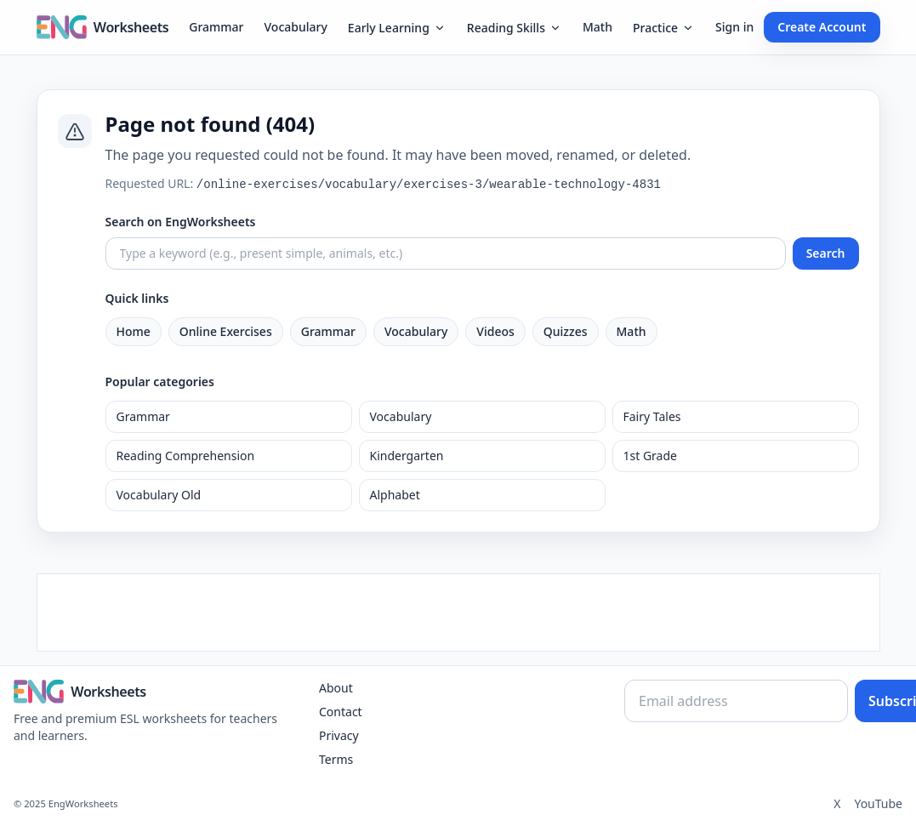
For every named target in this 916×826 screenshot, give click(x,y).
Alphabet (395, 495)
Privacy (339, 735)
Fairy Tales (652, 416)
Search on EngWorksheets (180, 222)
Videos (495, 331)
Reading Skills (514, 28)
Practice (664, 28)
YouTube (878, 803)
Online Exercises (225, 331)
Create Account (821, 27)
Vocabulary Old (159, 495)
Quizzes (565, 331)
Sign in (734, 27)
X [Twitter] (837, 803)
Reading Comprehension (186, 455)
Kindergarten (407, 455)
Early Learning (397, 28)
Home (134, 331)
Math (597, 27)
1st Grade (650, 455)
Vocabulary (296, 27)
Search (825, 253)
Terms (336, 759)
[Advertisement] (458, 612)
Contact (340, 712)
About (336, 688)
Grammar (216, 27)
